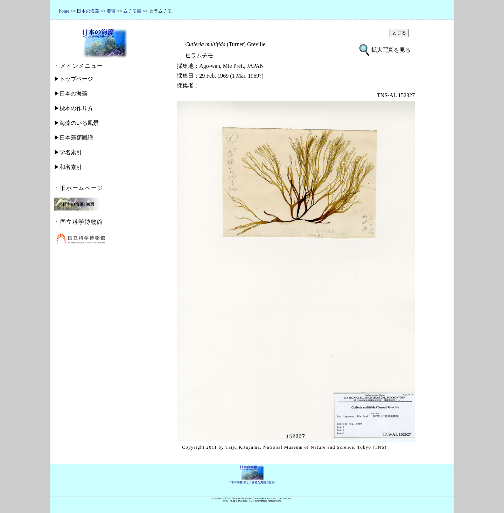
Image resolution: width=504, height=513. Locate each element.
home (64, 11)
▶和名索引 (68, 167)
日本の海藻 (88, 11)
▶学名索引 (68, 152)
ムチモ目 (132, 11)
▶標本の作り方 (73, 108)
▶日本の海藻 (71, 94)
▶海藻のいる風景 (76, 123)
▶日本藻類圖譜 (73, 138)
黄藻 (111, 11)
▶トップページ (73, 79)
